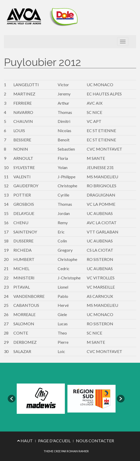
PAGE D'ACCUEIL (54, 440)
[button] (11, 399)
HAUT (25, 440)
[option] (41, 399)
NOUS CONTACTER (95, 440)
